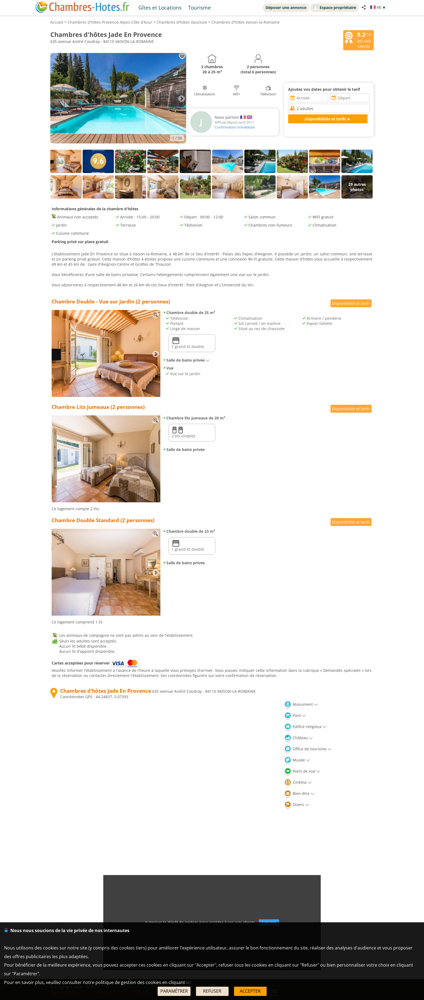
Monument (301, 704)
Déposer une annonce (286, 7)
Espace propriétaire (334, 7)
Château (298, 737)
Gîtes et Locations (160, 7)
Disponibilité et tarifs (351, 303)
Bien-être (299, 793)
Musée (297, 760)
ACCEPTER (250, 991)
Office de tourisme (308, 748)
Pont (295, 715)
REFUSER (212, 991)
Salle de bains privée (186, 360)
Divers (296, 804)
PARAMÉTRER (174, 991)
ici (188, 982)
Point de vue (302, 771)
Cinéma (298, 782)
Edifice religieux (305, 726)
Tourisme (199, 7)
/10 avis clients (358, 39)
